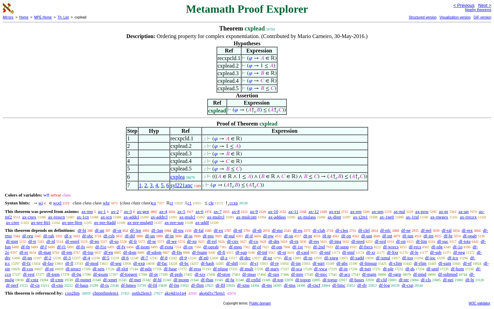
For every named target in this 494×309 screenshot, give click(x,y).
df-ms (266, 285)
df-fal (198, 230)
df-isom (143, 246)
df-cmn (56, 279)
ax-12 (314, 211)
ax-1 (102, 211)
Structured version (422, 17)
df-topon (303, 279)
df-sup (241, 252)
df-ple (388, 268)
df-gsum (100, 274)
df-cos (27, 268)
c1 (189, 202)
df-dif (130, 235)
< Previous (463, 5)
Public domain (260, 303)
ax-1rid (412, 216)
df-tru (178, 230)
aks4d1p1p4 (175, 293)
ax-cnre (12, 222)
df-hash (207, 263)
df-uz (267, 257)
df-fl (69, 263)
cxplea (177, 177)
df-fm (174, 285)
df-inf (262, 252)
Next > (484, 5)
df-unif (432, 268)
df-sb (257, 230)
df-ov (188, 246)
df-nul (229, 235)
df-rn (294, 241)
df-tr (32, 241)
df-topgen (129, 274)
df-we (171, 241)
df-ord (380, 241)
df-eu (297, 230)
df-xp (192, 241)
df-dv (362, 285)
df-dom (129, 252)
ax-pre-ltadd (105, 222)
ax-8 (236, 211)
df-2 (47, 257)
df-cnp (57, 285)
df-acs (344, 274)
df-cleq (342, 230)
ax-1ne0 (387, 216)
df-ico (453, 257)
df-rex (467, 230)
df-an (99, 230)
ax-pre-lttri (40, 222)
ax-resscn (56, 216)
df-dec (245, 257)
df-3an (157, 230)
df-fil (152, 285)
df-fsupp (199, 252)
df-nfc (385, 230)
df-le (414, 252)
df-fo (80, 246)
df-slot (122, 268)
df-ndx (146, 268)
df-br (448, 235)
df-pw (268, 235)
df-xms (243, 285)
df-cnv (233, 241)
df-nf (237, 230)
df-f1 (61, 246)
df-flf (220, 285)
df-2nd (319, 246)
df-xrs (200, 274)
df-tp (326, 235)
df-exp (139, 263)
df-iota (465, 241)
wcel (57, 202)
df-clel (364, 230)
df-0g (76, 274)
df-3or (135, 230)
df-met (135, 279)
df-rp (307, 257)
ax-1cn (83, 216)
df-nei (448, 279)
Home (23, 17)
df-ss (188, 235)
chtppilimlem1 (106, 293)
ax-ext (334, 211)
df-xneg (331, 257)
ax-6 (199, 211)
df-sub (436, 252)
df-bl (157, 279)
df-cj (254, 263)
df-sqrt (319, 263)
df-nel (426, 230)
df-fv (121, 246)
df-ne (405, 230)
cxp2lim (72, 293)
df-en (108, 252)
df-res (314, 241)
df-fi (221, 252)
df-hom (457, 268)
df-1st (297, 246)
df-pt (153, 274)
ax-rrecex (468, 216)
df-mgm (369, 274)
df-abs (342, 263)
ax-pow (421, 211)
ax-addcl (131, 216)
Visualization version (455, 17)
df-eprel (72, 241)
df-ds (410, 268)
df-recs (415, 246)
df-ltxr (392, 252)
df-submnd (447, 274)
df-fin (177, 252)
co (154, 202)
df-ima (335, 241)
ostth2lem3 (142, 293)
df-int (387, 235)
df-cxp (407, 285)
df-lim (421, 241)
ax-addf (202, 222)
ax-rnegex (439, 216)
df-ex (218, 230)
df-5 (105, 257)
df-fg (229, 279)
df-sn (288, 235)
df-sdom (153, 252)
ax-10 (273, 211)
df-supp (342, 246)
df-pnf (325, 252)
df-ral (446, 230)
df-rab (48, 235)
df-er (24, 252)
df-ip (343, 268)
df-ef (467, 263)
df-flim (197, 285)
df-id (50, 241)
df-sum (444, 263)
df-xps (273, 274)
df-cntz (32, 279)
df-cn (34, 285)
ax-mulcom (246, 216)
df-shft (232, 263)
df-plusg (220, 268)
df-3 (67, 257)
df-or (117, 230)
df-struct (73, 268)
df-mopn (181, 279)
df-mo (277, 230)
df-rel (212, 241)
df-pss (208, 235)
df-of (256, 246)
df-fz (26, 263)
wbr (106, 202)
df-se (151, 241)
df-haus (82, 285)
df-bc (184, 263)
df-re (274, 263)
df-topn (52, 274)
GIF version (482, 17)
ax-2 (115, 211)
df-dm (273, 241)
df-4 (86, 257)
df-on (400, 241)
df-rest (29, 274)
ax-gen (143, 211)
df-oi (282, 252)
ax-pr (443, 211)
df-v (68, 235)
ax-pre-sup (174, 222)
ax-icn (106, 216)
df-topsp (329, 279)
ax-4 (163, 211)
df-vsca (320, 268)
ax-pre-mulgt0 (140, 222)
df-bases (356, 279)
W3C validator (479, 303)
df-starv (272, 268)
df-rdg (437, 246)
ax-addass (277, 216)
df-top (277, 279)
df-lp (470, 279)
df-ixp (88, 252)
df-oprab (211, 246)
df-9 (183, 257)
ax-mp (87, 211)
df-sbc (87, 235)
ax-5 (181, 211)
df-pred (357, 241)
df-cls (426, 279)
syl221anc (181, 185)
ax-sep (378, 211)
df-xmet (110, 279)
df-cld (381, 279)
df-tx (104, 285)
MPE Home (43, 17)
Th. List (63, 17)
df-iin (429, 235)
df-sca (296, 268)
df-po (94, 241)
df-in (169, 235)
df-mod (91, 263)
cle (211, 202)
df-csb (109, 235)
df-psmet (83, 279)
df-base (170, 268)
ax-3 (128, 211)
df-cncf (313, 285)
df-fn (25, 246)
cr (171, 202)
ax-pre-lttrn (72, 222)
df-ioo (407, 257)
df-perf (12, 285)
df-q (288, 257)
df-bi (82, 230)
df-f (43, 246)
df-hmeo (128, 285)
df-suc (443, 241)
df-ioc (430, 257)
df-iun (407, 235)
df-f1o (101, 246)
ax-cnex (29, 216)
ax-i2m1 (360, 216)
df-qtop (223, 274)
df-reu (27, 235)
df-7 (144, 257)
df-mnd (419, 274)
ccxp (234, 202)
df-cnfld (253, 279)
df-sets (99, 268)
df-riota (166, 246)
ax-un (463, 211)
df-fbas (207, 279)
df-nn (27, 257)
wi (40, 202)
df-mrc (321, 274)
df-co (253, 241)
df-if (249, 235)
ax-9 (254, 211)
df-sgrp (394, 274)
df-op (346, 235)
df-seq (115, 263)
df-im (296, 263)
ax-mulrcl (216, 216)
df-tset (365, 268)
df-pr (307, 235)
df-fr (133, 241)
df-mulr (247, 268)
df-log (384, 285)
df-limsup (368, 263)
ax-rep (356, 211)
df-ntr (404, 279)
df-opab (470, 235)
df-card (302, 252)
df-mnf (348, 252)
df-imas (249, 274)
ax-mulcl (187, 216)
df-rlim (420, 263)
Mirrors (8, 17)
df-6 (125, 257)
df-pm (66, 252)
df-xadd (357, 257)
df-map (44, 252)
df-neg (459, 252)
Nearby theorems (478, 10)
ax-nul (399, 211)
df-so (114, 241)
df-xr (370, 252)
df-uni (366, 235)
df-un (150, 235)
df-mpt (12, 241)
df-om (276, 246)
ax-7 (218, 211)
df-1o (457, 246)
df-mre (297, 274)
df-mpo (235, 246)
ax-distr (334, 216)
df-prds (176, 274)
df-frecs (366, 246)
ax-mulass (307, 216)
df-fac (162, 263)
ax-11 (293, 211)
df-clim (395, 263)
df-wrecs (390, 246)
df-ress (195, 268)
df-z (223, 257)
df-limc (338, 285)
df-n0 (203, 257)
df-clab (319, 230)
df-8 (163, 257)
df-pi (49, 268)
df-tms (289, 285)
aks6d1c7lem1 (212, 293)
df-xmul (383, 257)
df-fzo (48, 263)
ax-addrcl (159, 216)
